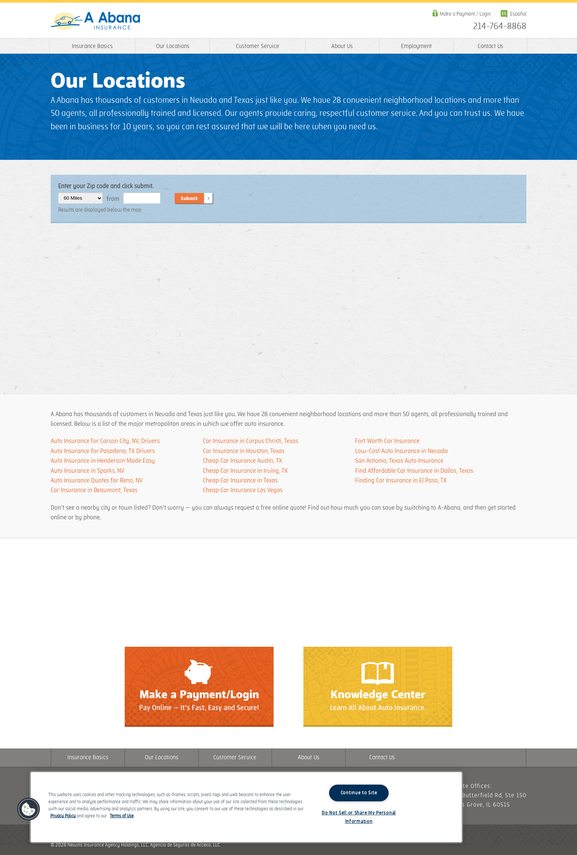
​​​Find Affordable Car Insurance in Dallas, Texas (414, 471)
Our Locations (172, 46)
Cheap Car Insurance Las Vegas (243, 490)
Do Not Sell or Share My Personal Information (359, 817)
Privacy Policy (63, 816)
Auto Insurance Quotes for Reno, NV (97, 480)
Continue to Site (359, 792)
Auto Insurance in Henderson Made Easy (103, 460)
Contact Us (490, 46)
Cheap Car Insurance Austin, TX (242, 460)
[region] (246, 807)
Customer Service (257, 46)
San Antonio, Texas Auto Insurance (399, 460)
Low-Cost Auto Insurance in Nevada (401, 451)
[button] (29, 809)
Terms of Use (122, 816)
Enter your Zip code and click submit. (105, 186)
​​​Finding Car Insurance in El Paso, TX (401, 480)
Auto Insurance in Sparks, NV (87, 471)
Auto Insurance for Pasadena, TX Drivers (103, 451)
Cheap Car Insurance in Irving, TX (245, 471)
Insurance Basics (92, 46)
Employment (416, 46)
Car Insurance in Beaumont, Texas (94, 490)
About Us (342, 46)
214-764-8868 (499, 26)
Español (518, 14)
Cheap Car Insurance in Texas (240, 480)
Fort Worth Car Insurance (387, 441)
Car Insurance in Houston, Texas (243, 451)
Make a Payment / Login (465, 14)
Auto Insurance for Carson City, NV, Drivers (105, 441)
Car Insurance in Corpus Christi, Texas (250, 441)
